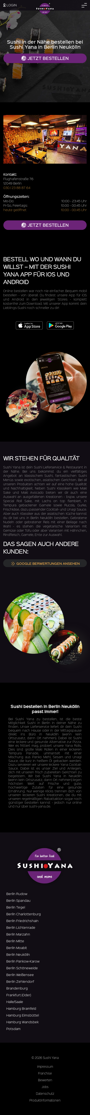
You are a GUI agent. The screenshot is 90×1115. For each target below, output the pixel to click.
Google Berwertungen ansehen (45, 563)
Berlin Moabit (16, 947)
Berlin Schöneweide (22, 968)
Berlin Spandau (18, 900)
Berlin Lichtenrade (20, 927)
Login (10, 5)
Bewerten (45, 1080)
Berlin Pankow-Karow (23, 961)
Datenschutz (45, 1093)
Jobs (45, 1087)
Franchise (45, 1073)
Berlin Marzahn (18, 934)
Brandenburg (17, 988)
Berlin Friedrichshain (22, 920)
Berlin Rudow (16, 893)
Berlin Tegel (15, 907)
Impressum (45, 1066)
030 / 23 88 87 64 (16, 187)
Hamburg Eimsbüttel (22, 1015)
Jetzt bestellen (45, 58)
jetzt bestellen (45, 225)
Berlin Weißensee (20, 974)
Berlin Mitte (15, 941)
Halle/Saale (14, 1001)
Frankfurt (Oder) (18, 995)
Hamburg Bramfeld (21, 1008)
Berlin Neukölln (18, 954)
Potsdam (13, 1028)
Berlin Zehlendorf (20, 981)
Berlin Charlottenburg (23, 914)
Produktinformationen (45, 1100)
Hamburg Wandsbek (22, 1022)
